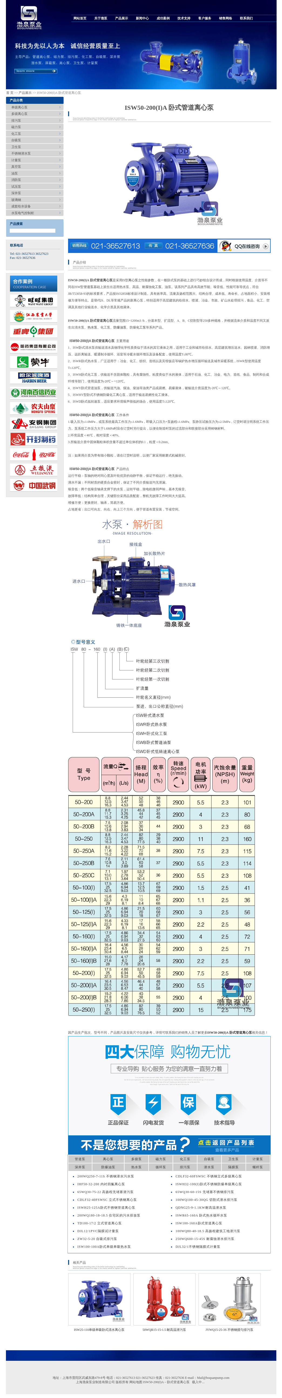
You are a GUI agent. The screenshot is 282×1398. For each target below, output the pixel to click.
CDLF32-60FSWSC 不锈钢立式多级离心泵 (209, 1176)
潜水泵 (209, 1167)
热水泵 (92, 327)
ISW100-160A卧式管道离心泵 (199, 1223)
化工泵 (16, 134)
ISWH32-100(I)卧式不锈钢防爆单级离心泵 (209, 1184)
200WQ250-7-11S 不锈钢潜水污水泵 (106, 1176)
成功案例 (163, 18)
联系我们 (246, 18)
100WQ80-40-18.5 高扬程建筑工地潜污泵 (208, 1231)
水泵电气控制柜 (22, 213)
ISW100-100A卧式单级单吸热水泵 (104, 1247)
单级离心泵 (19, 107)
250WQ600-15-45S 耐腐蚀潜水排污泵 (205, 1239)
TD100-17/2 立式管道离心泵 (100, 1223)
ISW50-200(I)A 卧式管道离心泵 (229, 1032)
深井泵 (16, 193)
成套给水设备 (21, 206)
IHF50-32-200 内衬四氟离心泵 (101, 1184)
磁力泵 (16, 127)
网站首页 (79, 18)
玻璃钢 (16, 200)
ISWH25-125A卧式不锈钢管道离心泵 (106, 1207)
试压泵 (16, 187)
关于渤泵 (100, 18)
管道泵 (88, 287)
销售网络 (225, 18)
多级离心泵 (19, 114)
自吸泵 (16, 140)
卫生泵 (16, 147)
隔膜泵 (233, 1167)
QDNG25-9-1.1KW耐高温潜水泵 (201, 1207)
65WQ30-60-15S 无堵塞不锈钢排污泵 (205, 1192)
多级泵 (136, 1159)
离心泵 (133, 280)
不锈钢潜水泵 (21, 153)
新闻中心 (142, 18)
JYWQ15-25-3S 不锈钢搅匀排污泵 (229, 1330)
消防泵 (16, 180)
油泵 (14, 173)
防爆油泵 (119, 327)
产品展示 (121, 18)
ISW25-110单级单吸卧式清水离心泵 (99, 1330)
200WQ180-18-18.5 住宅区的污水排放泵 (109, 1215)
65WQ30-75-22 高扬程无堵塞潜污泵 (106, 1192)
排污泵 (16, 120)
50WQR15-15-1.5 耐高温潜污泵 (164, 1330)
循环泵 (161, 1167)
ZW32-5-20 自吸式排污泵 (98, 1239)
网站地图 (135, 1382)
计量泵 (16, 160)
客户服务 (204, 18)
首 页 (10, 93)
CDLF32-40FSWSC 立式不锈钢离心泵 (107, 1200)
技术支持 (183, 18)
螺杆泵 (258, 1167)
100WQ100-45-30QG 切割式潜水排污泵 (206, 1200)
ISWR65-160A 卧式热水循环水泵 (201, 1215)
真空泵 (16, 167)
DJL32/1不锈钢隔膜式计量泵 (198, 1247)
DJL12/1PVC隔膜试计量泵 (98, 1231)
